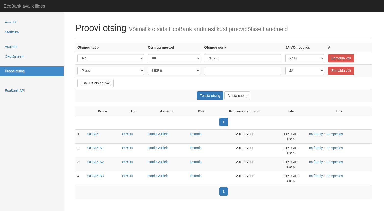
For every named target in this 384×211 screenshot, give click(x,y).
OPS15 (92, 134)
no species (334, 134)
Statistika (12, 32)
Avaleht (10, 22)
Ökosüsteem (14, 56)
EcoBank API (15, 91)
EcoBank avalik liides (24, 6)
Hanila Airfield (158, 134)
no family (316, 134)
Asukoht (11, 47)
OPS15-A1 (95, 148)
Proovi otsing (15, 71)
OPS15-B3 (95, 176)
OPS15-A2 (95, 162)
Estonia (196, 134)
